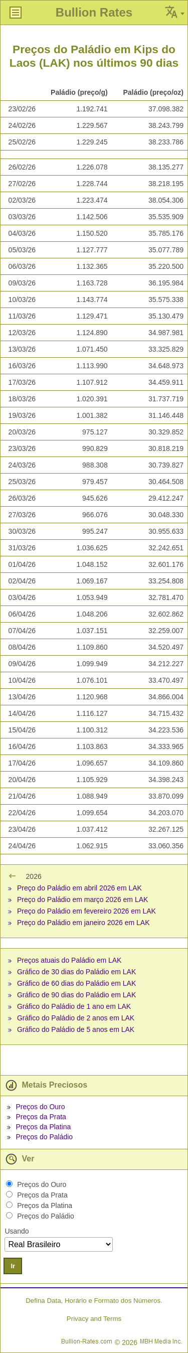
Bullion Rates (94, 12)
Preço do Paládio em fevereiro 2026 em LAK (86, 911)
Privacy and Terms (94, 1318)
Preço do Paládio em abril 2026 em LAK (79, 888)
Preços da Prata (41, 1117)
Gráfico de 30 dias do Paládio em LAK (76, 972)
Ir (13, 1266)
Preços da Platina (43, 1127)
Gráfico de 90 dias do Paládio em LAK (76, 995)
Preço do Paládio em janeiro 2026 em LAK (83, 923)
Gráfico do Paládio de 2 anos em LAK (75, 1018)
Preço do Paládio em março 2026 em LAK (82, 899)
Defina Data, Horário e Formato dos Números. (94, 1300)
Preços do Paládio (44, 1137)
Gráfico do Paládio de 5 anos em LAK (75, 1029)
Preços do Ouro (40, 1107)
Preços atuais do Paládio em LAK (69, 960)
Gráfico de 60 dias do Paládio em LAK (76, 983)
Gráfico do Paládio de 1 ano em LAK (74, 1006)
